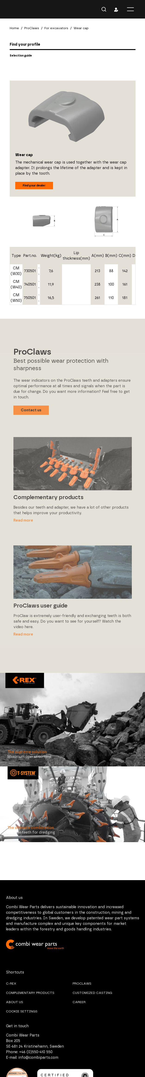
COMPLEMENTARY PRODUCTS (30, 993)
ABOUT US (14, 1002)
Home (14, 28)
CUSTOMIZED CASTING (92, 993)
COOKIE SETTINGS (21, 1011)
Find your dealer (34, 185)
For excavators (56, 28)
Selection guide (21, 55)
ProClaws (31, 28)
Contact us (31, 410)
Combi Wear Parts (14, 9)
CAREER (79, 1002)
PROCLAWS (82, 983)
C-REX (11, 983)
